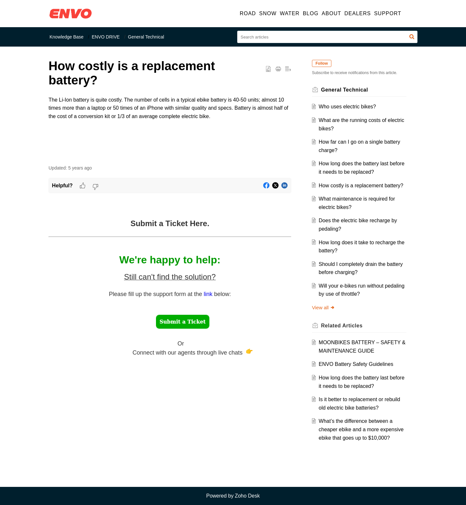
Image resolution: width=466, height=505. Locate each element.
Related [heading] (341, 325)
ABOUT (331, 13)
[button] (410, 13)
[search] (327, 37)
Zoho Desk (247, 496)
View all (323, 307)
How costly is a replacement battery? (361, 185)
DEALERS (357, 13)
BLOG (310, 13)
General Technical (146, 36)
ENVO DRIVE (106, 36)
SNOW (268, 13)
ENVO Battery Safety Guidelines (356, 364)
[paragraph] (170, 112)
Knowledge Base (66, 36)
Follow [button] (322, 63)
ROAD (248, 13)
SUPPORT (387, 13)
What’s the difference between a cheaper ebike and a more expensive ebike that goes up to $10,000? (361, 429)
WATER (290, 13)
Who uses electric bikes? (347, 106)
